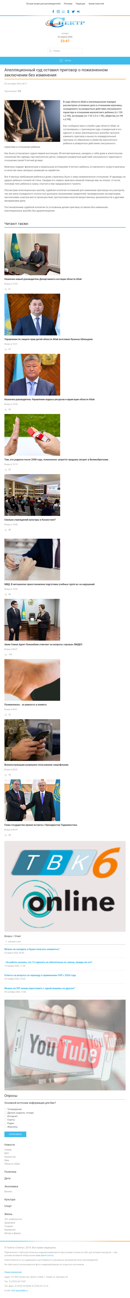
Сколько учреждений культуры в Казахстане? (30, 519)
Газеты (9, 1119)
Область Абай (12, 1163)
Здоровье (9, 1222)
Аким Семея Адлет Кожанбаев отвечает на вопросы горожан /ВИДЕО (43, 644)
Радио (9, 1123)
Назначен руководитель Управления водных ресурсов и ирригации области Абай (49, 399)
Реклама (68, 3)
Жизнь (8, 1214)
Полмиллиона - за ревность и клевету (25, 704)
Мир (6, 1160)
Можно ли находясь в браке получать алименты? (32, 949)
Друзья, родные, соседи (19, 1112)
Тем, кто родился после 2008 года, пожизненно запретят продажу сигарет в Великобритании (56, 459)
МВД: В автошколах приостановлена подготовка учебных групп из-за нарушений (49, 584)
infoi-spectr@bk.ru (19, 1290)
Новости (9, 1144)
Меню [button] (65, 61)
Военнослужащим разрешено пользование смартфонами (36, 764)
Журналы (11, 1126)
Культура (9, 1199)
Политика (10, 1171)
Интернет (11, 1116)
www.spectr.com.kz (45, 1255)
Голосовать (15, 1134)
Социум (8, 1226)
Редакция (80, 3)
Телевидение (13, 1109)
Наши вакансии (13, 1272)
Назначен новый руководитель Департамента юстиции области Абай (43, 279)
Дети (7, 1178)
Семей (7, 1149)
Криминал (10, 1229)
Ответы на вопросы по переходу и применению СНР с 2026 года (40, 975)
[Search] (65, 51)
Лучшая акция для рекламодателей (43, 3)
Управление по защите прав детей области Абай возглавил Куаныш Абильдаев (48, 339)
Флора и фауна (12, 1233)
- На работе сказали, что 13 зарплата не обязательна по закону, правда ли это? (48, 962)
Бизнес (8, 1191)
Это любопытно (13, 1219)
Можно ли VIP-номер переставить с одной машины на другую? (39, 988)
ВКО (6, 1153)
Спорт (8, 1206)
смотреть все (12, 941)
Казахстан (10, 1156)
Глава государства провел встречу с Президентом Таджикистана (40, 825)
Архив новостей (96, 3)
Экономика (11, 1186)
